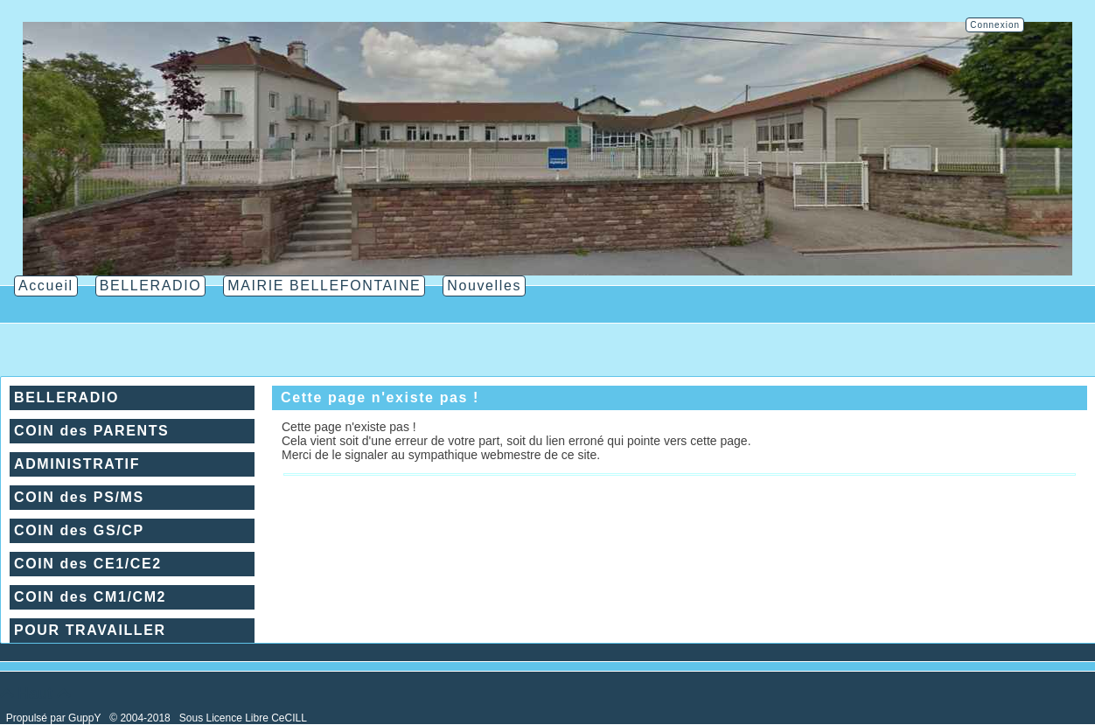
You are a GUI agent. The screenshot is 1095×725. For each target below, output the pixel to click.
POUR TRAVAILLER (90, 630)
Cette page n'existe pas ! (380, 397)
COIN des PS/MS (79, 497)
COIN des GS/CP (79, 530)
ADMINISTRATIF (77, 464)
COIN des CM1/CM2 (90, 596)
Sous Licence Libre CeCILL (244, 718)
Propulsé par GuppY (55, 718)
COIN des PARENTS (91, 430)
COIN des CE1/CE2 (88, 563)
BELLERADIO (66, 397)
